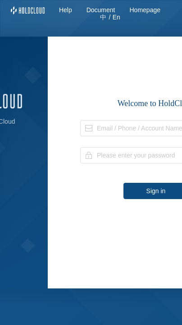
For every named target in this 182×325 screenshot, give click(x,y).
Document (100, 10)
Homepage (145, 10)
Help (65, 10)
